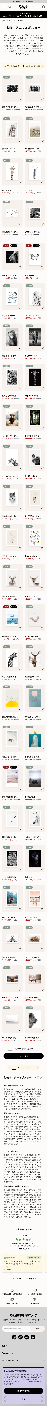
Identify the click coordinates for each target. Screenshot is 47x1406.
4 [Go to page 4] (27, 1067)
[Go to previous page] (9, 1067)
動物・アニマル (25, 20)
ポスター (14, 20)
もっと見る (23, 1056)
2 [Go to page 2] (18, 1067)
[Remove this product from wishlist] (20, 99)
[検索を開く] (10, 7)
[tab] (37, 7)
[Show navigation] (4, 7)
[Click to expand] (23, 1346)
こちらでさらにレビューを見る (23, 1278)
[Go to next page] (37, 1067)
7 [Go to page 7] (33, 1067)
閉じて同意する (23, 1391)
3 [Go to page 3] (22, 1067)
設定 (23, 1399)
